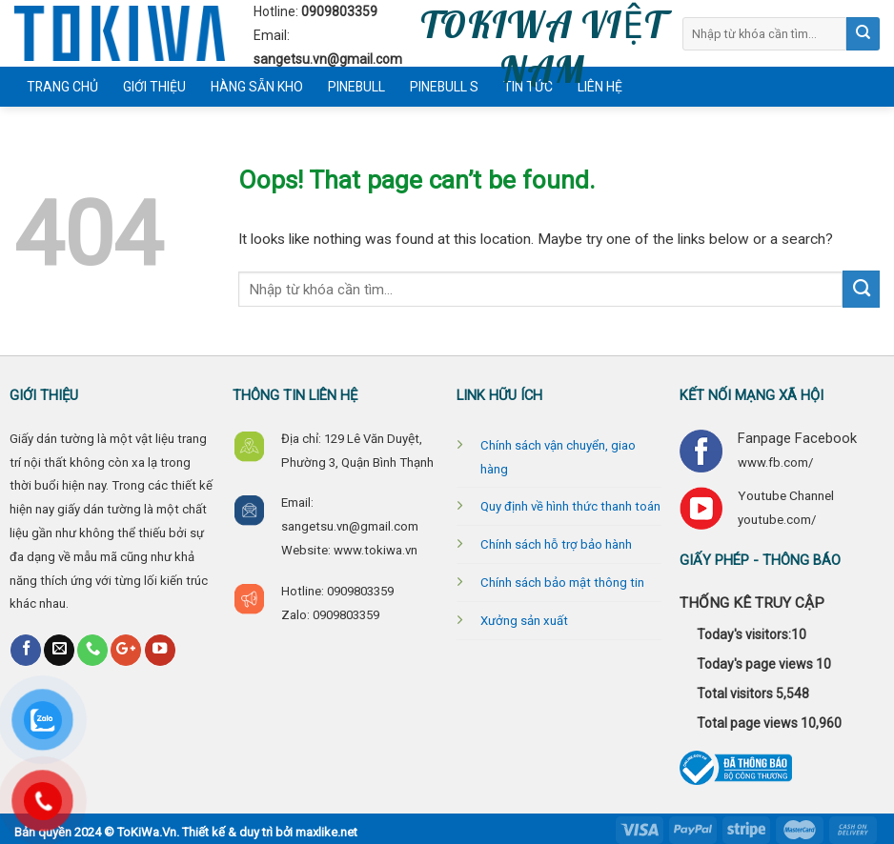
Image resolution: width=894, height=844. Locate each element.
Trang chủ (62, 86)
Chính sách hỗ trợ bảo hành (556, 544)
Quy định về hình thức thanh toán (570, 506)
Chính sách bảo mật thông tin (562, 582)
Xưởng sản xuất (524, 620)
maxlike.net (326, 832)
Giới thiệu (154, 86)
